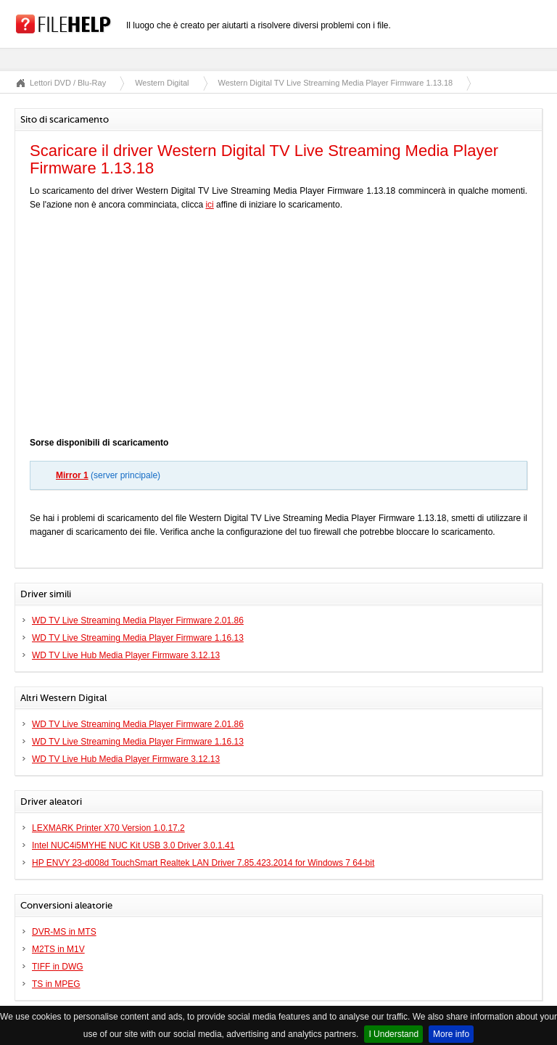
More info (451, 1034)
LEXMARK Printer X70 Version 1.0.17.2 (108, 828)
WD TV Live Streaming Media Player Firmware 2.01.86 (138, 620)
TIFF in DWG (57, 967)
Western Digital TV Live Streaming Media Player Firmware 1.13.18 (335, 82)
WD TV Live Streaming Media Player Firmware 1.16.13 (138, 638)
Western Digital (162, 82)
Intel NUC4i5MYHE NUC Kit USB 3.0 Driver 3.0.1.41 (133, 845)
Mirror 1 (72, 475)
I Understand (393, 1034)
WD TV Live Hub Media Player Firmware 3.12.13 (126, 655)
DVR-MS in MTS (64, 932)
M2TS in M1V (58, 949)
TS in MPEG (56, 984)
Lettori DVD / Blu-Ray (68, 82)
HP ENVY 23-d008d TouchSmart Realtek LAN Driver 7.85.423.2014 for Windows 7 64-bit (203, 863)
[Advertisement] (278, 327)
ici (209, 205)
